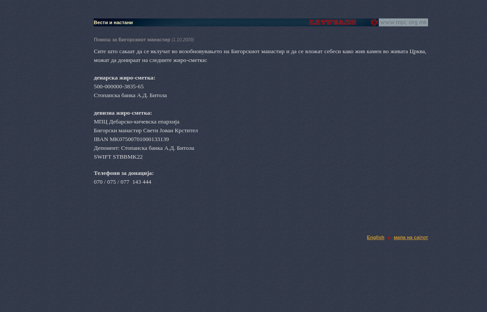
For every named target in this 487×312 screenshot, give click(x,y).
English (375, 237)
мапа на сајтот (411, 237)
